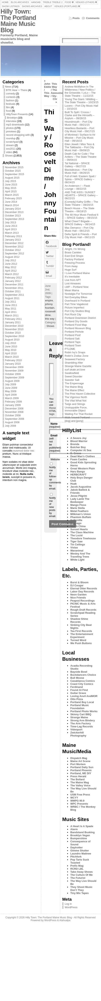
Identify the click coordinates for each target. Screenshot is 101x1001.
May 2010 (10, 349)
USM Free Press (80, 794)
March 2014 (12, 205)
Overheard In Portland (77, 300)
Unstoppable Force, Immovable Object (76, 409)
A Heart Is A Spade (81, 826)
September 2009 (14, 377)
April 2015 (11, 191)
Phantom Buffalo (80, 517)
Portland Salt (72, 338)
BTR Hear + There (16, 90)
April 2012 (11, 270)
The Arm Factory (80, 723)
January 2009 (13, 405)
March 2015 (12, 194)
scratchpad (12, 141)
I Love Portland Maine (77, 273)
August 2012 (12, 256)
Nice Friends (78, 597)
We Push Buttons (81, 643)
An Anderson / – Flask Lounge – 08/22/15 (77, 187)
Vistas (74, 547)
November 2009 (14, 370)
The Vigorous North (76, 397)
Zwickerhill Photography (78, 734)
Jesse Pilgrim (78, 495)
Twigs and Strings (75, 404)
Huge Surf (70, 269)
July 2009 (10, 384)
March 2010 (12, 356)
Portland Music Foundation (79, 707)
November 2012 (14, 246)
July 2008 (10, 425)
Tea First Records (81, 631)
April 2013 (11, 229)
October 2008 (13, 415)
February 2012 (13, 277)
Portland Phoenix (80, 770)
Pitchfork (75, 856)
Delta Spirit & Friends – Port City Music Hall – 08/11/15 (81, 236)
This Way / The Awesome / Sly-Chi (57, 91)
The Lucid (76, 535)
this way (49, 318)
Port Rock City (73, 314)
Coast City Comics (81, 683)
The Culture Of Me (81, 874)
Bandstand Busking (82, 832)
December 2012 (14, 243)
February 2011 (13, 318)
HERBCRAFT (78, 474)
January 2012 (13, 281)
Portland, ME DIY (80, 773)
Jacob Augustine (80, 486)
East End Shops (74, 255)
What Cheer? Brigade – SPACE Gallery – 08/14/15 (80, 223)
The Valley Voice (80, 785)
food (8, 110)
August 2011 (12, 298)
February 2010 (13, 360)
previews (11, 131)
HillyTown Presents (17, 114)
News (8, 86)
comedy (10, 93)
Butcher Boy (78, 447)
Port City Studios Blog (77, 311)
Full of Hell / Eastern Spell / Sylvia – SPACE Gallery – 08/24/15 (80, 179)
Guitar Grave (78, 693)
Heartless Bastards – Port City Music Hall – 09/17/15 (80, 130)
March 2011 (12, 315)
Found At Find (79, 690)
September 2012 (14, 253)
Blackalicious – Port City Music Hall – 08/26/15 (78, 171)
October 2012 (13, 250)
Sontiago (75, 523)
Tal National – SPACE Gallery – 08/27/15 (77, 165)
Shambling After (74, 362)
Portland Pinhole (74, 331)
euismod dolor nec (23, 450)
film (8, 107)
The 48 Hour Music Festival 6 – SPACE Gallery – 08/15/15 (81, 216)
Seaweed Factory (75, 359)
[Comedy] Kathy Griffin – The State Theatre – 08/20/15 (81, 203)
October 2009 (13, 374)
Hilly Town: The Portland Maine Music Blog (18, 21)
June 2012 (11, 263)
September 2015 (14, 174)
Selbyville (76, 520)
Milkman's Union (80, 514)
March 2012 (12, 274)
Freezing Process (75, 262)
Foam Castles (78, 459)
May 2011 (10, 308)
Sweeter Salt (72, 379)
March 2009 (12, 398)
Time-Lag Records (81, 726)
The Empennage (74, 383)
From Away (71, 266)
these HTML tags (52, 417)
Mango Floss (78, 504)
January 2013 (13, 239)
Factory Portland (74, 259)
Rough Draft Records (83, 609)
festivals (10, 103)
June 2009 (11, 387)
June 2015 (11, 184)
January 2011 (13, 322)
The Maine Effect (74, 390)
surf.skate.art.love (75, 369)
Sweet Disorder (73, 376)
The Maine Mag (79, 782)
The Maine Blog (74, 386)
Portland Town (73, 345)
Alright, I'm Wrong (75, 249)
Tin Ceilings (77, 544)
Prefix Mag (76, 865)
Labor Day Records (82, 591)
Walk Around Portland (77, 417)
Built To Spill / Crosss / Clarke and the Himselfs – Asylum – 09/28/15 (79, 115)
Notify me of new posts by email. (52, 513)
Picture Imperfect (74, 307)
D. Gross (75, 453)
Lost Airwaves (73, 283)
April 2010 (11, 353)
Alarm (74, 829)
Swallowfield (72, 373)
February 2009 (13, 401)
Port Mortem (77, 764)
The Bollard (77, 779)
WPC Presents (79, 803)
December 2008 (14, 408)
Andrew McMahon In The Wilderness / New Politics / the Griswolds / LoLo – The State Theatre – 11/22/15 (80, 91)
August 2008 (12, 422)
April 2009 (11, 394)
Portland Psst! (73, 335)
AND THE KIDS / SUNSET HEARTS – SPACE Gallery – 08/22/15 (81, 195)
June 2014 (11, 201)
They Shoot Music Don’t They (81, 888)
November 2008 (14, 411)
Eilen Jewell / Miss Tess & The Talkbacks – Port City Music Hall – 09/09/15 (79, 147)
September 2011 (14, 294)
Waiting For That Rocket (78, 413)
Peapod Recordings (82, 600)
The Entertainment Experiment (81, 636)
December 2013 (14, 212)
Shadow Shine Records (79, 620)
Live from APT (73, 280)
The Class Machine (82, 532)
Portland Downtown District (80, 317)
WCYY (74, 797)
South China (77, 526)
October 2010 (13, 332)
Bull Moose (77, 677)
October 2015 (13, 170)
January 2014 (13, 208)
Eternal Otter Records (83, 588)
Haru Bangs (77, 471)
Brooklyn (12, 117)
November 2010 (14, 329)
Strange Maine (79, 717)
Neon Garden (78, 594)
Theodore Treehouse (83, 538)
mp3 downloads (15, 124)
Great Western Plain (82, 468)
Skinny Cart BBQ (80, 714)
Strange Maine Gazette (78, 366)
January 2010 (13, 363)
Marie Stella (77, 508)
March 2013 (12, 232)
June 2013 (11, 225)
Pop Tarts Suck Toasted (79, 861)
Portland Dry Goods (76, 321)
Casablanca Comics (82, 680)
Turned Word (78, 640)
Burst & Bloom (79, 582)
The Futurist (77, 877)
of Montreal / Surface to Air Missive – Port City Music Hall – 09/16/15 (80, 137)
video (9, 152)
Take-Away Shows (81, 871)
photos (10, 128)
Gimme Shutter (79, 850)
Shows (9, 155)
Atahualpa (64, 920)
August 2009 (12, 380)
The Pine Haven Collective (80, 393)
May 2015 (10, 187)
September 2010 (14, 336)
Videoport (76, 729)
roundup (11, 138)
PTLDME (70, 348)
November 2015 (14, 167)
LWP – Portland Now (76, 286)
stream (10, 145)
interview (11, 121)
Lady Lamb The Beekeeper (79, 500)
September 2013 (14, 219)
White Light (77, 559)
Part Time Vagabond (76, 304)
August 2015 (12, 177)
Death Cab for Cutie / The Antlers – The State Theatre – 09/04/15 (80, 156)
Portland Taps (72, 342)
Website (55, 465)
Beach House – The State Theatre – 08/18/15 (79, 210)
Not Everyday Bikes (76, 297)
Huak (73, 483)
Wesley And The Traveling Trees (80, 555)
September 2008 (14, 418)
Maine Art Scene (80, 761)
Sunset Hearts (79, 529)
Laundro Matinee (80, 853)
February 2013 (13, 236)
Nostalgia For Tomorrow (78, 293)
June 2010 (11, 346)
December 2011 (14, 284)
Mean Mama (72, 290)
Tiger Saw (76, 541)
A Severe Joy (78, 438)
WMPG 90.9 (77, 800)
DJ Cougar (76, 585)
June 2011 (11, 305)
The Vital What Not (75, 400)
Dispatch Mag (78, 758)
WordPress (71, 907)
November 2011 (14, 287)
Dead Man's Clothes (82, 456)
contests (11, 96)
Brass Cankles (73, 252)
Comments (92, 18)
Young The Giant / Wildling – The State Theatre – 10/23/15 (81, 101)
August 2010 (12, 339)
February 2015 (13, 198)
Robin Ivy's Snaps (75, 352)
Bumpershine (78, 838)
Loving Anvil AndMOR (83, 696)
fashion (10, 100)
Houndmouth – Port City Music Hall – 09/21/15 (78, 123)
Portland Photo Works (83, 711)
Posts (76, 18)
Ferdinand (76, 686)
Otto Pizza (76, 699)
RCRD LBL (76, 868)
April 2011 (11, 312)
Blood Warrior (78, 441)
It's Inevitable (72, 276)
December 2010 (14, 325)
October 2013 (13, 215)
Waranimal (76, 550)
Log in (68, 903)
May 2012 (10, 267)
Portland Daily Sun (81, 767)
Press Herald (78, 776)
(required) (54, 431)
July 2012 (10, 260)
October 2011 (13, 291)
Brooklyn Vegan (80, 835)
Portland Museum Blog (78, 328)
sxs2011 (11, 148)
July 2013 (10, 222)
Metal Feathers (79, 511)
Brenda (74, 444)
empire (49, 300)
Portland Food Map (76, 324)
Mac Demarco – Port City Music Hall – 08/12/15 (79, 229)
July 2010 (10, 343)
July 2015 (10, 181)
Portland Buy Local (82, 702)
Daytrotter (76, 847)
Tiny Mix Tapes (79, 893)
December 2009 (14, 367)
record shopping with (18, 134)
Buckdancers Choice (83, 674)
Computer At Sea (80, 450)
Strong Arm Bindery (82, 720)
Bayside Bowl (78, 671)
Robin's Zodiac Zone (76, 355)
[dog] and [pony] (74, 420)
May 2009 (10, 391)
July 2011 (10, 301)
